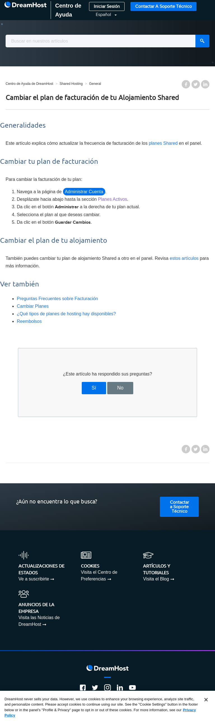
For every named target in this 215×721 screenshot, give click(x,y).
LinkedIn (205, 84)
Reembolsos (29, 321)
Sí (94, 388)
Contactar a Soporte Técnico (163, 6)
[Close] (206, 700)
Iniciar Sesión (107, 6)
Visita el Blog (156, 579)
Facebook (186, 84)
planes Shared (163, 143)
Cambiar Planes (33, 306)
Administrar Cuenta (84, 191)
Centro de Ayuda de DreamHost (29, 84)
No (120, 388)
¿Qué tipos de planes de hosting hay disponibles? (66, 313)
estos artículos (184, 258)
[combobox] (107, 41)
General (95, 84)
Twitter (195, 84)
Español (104, 14)
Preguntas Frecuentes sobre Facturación (57, 298)
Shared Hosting (71, 84)
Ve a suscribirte (33, 579)
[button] (103, 14)
